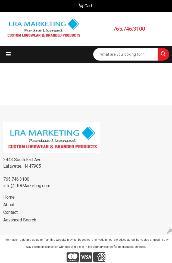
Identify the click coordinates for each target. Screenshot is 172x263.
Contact (10, 212)
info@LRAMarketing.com (26, 185)
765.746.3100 (129, 29)
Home (9, 197)
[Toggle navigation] (8, 54)
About (8, 204)
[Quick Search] (125, 54)
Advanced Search (19, 220)
